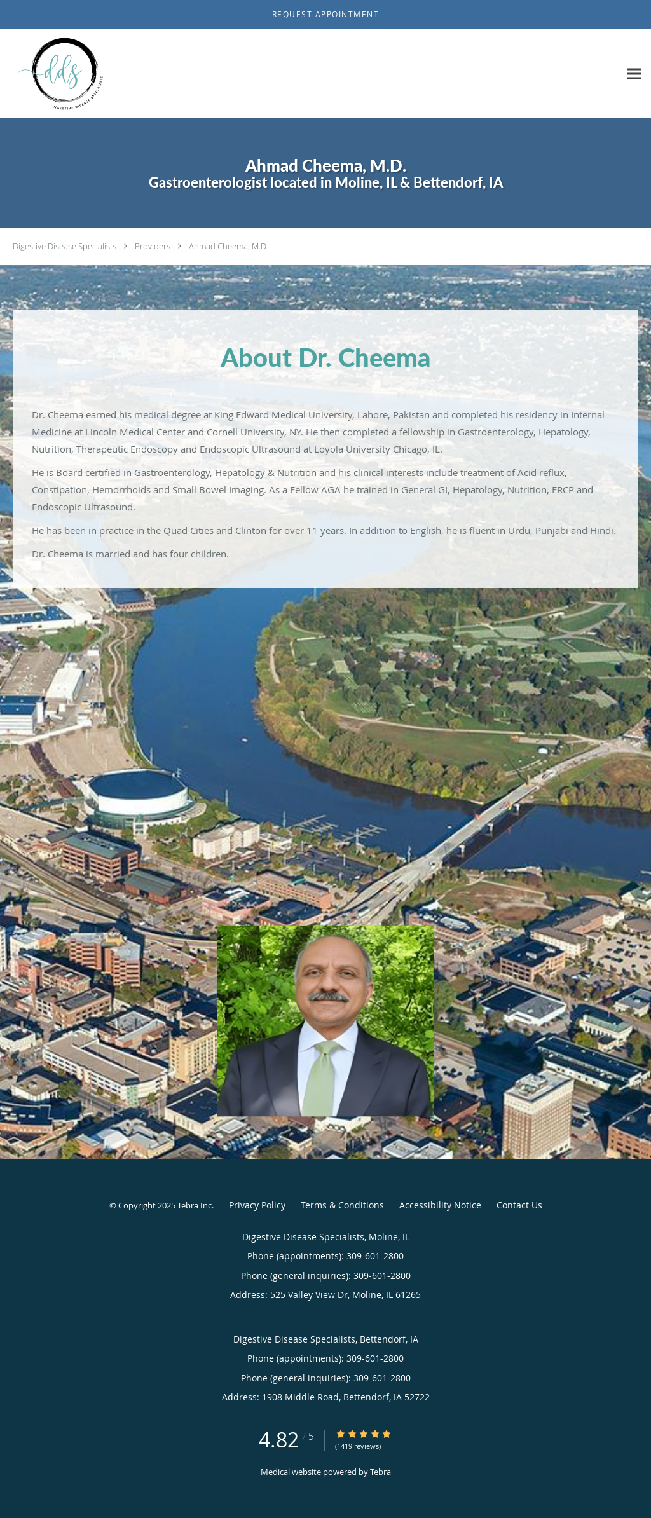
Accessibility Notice (440, 1205)
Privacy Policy (257, 1205)
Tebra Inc (194, 1205)
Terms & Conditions (342, 1205)
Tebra (380, 1471)
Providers (152, 246)
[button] (325, 14)
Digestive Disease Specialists (64, 246)
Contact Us (519, 1205)
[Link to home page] (60, 73)
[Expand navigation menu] (634, 74)
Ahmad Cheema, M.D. (228, 246)
